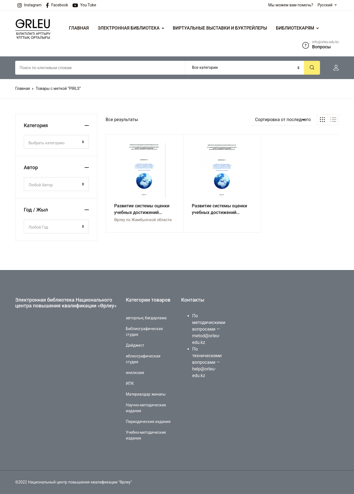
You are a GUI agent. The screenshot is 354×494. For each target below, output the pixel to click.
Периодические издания (148, 421)
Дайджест (135, 345)
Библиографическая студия (144, 331)
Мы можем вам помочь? (290, 5)
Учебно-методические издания (146, 435)
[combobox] (56, 142)
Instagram (29, 5)
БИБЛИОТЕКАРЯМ (295, 28)
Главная (22, 88)
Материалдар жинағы (146, 394)
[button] (334, 67)
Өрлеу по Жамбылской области (143, 220)
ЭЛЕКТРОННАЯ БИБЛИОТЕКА (129, 28)
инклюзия (135, 372)
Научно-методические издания (146, 408)
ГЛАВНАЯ (79, 28)
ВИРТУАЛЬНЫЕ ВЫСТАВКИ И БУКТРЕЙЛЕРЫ (220, 28)
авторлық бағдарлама (146, 318)
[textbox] (54, 143)
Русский (324, 5)
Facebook (57, 5)
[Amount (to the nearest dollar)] (100, 68)
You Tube (84, 5)
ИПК (130, 383)
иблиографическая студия (143, 359)
